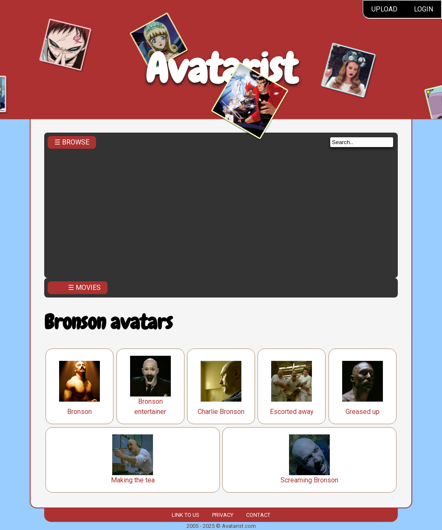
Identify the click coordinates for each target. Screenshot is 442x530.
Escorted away (292, 412)
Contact (258, 515)
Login (423, 9)
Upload (384, 9)
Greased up (363, 412)
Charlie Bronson (221, 412)
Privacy (222, 515)
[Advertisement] (221, 210)
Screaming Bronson (309, 480)
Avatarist (221, 69)
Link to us (185, 515)
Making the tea (133, 480)
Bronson (79, 412)
